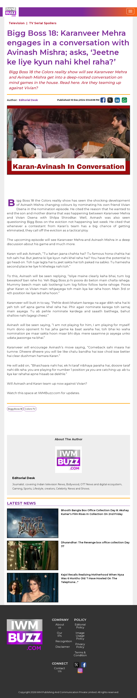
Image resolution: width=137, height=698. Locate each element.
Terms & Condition (80, 654)
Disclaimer (60, 646)
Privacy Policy (80, 645)
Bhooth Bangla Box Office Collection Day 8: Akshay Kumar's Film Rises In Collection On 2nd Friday (95, 512)
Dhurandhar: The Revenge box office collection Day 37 (95, 544)
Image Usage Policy (80, 635)
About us (59, 626)
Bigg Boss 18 (15, 408)
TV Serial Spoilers (42, 23)
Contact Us (59, 670)
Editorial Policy (80, 626)
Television (17, 23)
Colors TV (30, 408)
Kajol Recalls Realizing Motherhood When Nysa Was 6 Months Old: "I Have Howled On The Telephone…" (92, 578)
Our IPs (59, 634)
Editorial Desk (28, 100)
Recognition (60, 641)
